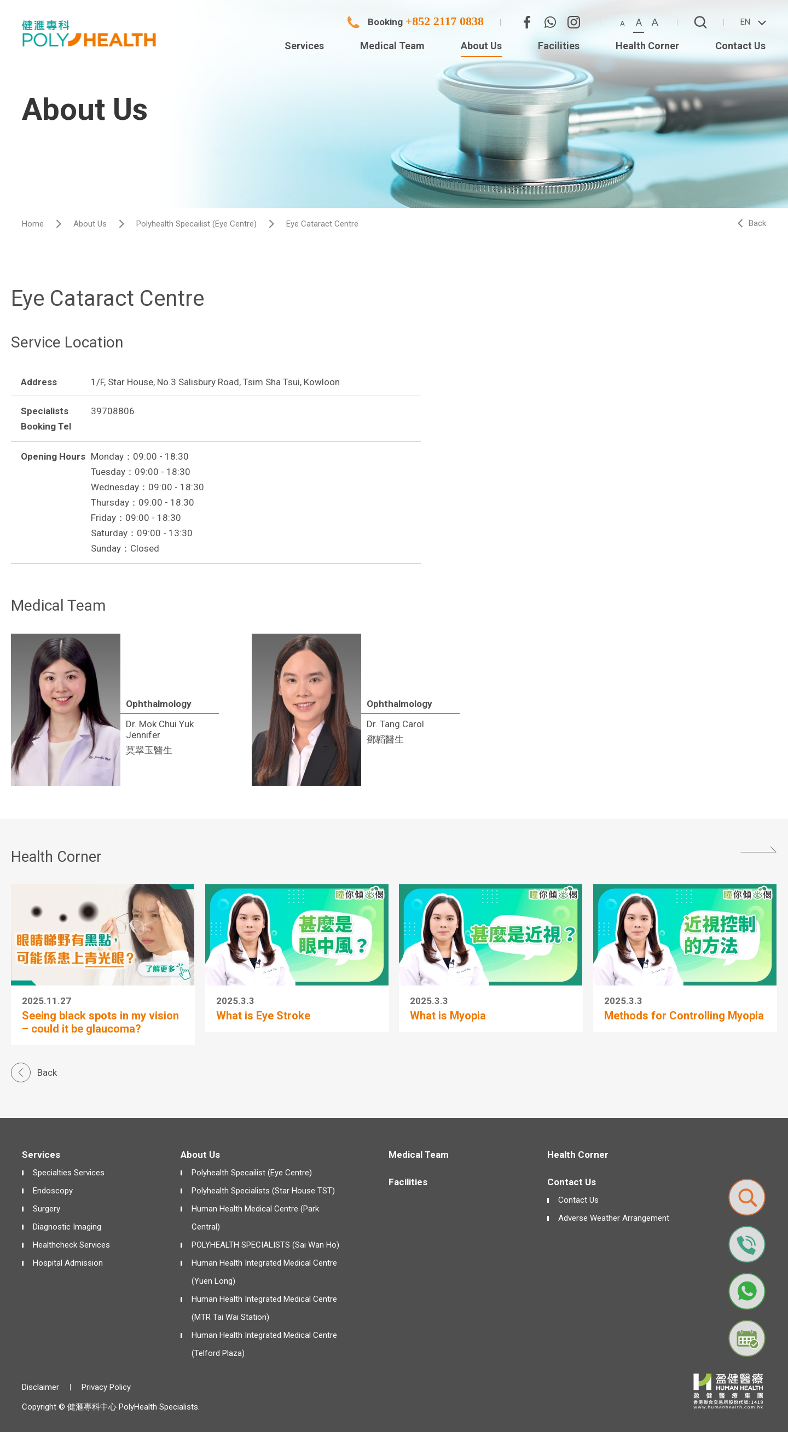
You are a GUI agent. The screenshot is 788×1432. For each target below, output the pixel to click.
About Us (90, 224)
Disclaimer (40, 1387)
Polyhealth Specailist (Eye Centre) (196, 224)
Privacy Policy (106, 1387)
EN (745, 22)
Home (33, 224)
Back (757, 223)
